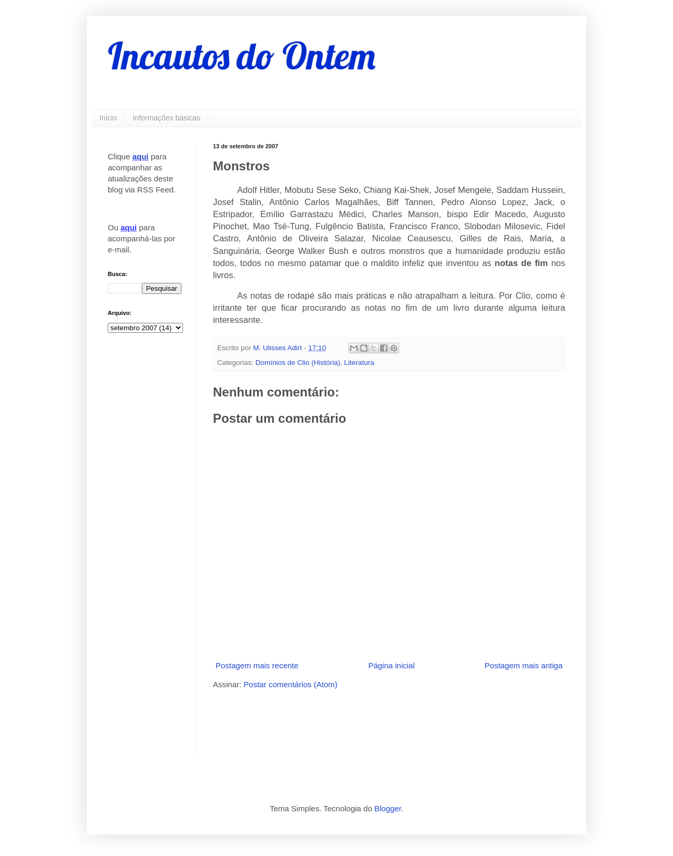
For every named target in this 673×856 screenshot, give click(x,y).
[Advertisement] (336, 721)
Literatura (359, 362)
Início (108, 118)
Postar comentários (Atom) (290, 684)
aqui (140, 156)
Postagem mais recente (257, 665)
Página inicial (391, 665)
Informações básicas (166, 118)
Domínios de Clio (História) (298, 362)
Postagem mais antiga (524, 665)
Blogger (387, 808)
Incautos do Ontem (241, 56)
